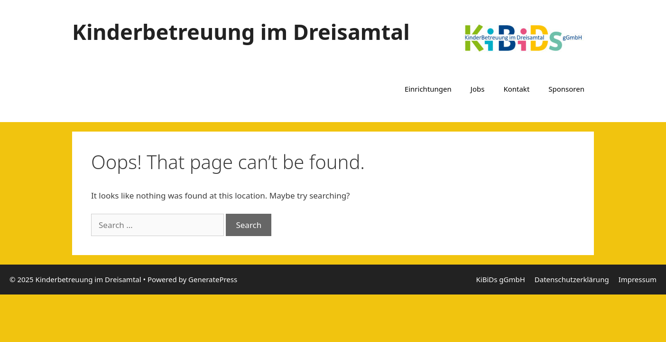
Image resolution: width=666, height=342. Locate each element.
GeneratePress (212, 279)
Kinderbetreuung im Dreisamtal (241, 31)
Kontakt (516, 89)
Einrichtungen (428, 89)
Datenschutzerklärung (572, 279)
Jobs (478, 89)
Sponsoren (566, 89)
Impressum (638, 279)
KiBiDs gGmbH (500, 279)
